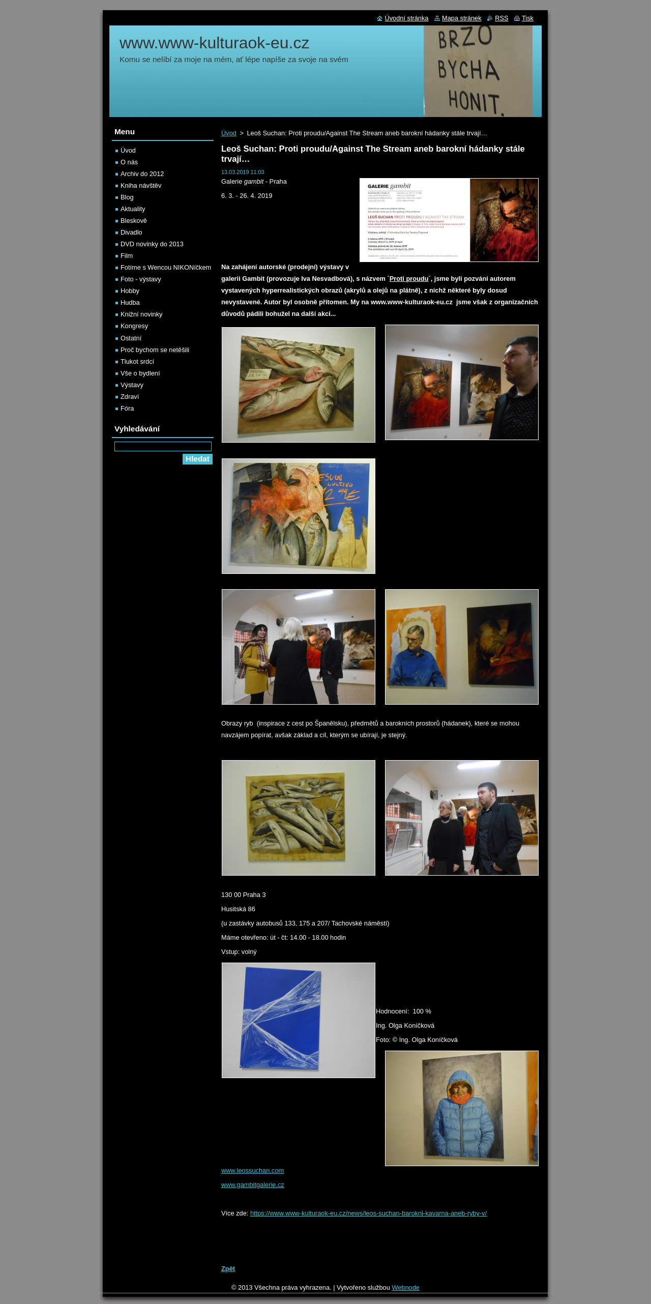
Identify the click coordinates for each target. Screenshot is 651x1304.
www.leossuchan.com (252, 1170)
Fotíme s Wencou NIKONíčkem (166, 267)
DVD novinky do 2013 (152, 244)
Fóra (127, 408)
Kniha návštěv (141, 185)
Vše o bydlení (140, 373)
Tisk (528, 18)
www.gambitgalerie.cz (252, 1185)
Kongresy (134, 326)
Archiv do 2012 (142, 174)
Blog (127, 197)
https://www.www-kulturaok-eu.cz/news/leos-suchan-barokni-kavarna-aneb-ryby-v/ (368, 1213)
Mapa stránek (462, 18)
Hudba (130, 302)
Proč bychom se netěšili (155, 350)
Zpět (228, 1268)
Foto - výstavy (141, 279)
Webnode (406, 1287)
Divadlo (131, 232)
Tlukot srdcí (137, 361)
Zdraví (130, 396)
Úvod (228, 133)
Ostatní (131, 338)
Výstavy (132, 385)
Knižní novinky (142, 314)
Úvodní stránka (406, 18)
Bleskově (134, 220)
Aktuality (133, 209)
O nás (129, 162)
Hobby (130, 291)
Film (127, 255)
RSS (501, 18)
